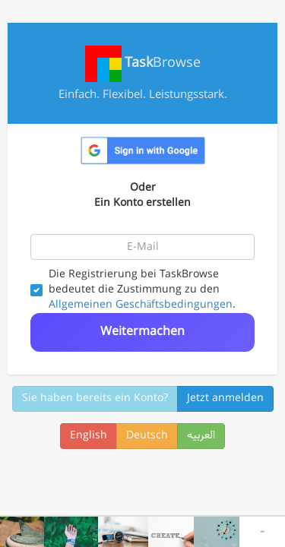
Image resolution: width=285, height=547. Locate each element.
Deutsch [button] (147, 435)
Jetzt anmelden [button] (225, 398)
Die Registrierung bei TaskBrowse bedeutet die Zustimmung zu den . (133, 290)
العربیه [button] (201, 435)
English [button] (88, 435)
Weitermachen (142, 331)
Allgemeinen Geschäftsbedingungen (141, 305)
